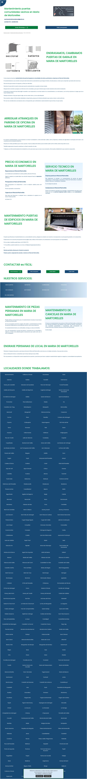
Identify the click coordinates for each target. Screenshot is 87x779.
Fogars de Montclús (45, 697)
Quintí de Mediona (64, 397)
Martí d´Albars (27, 509)
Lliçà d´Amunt (27, 468)
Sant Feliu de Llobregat (27, 515)
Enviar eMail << (53, 271)
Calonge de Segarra (45, 530)
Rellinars (27, 744)
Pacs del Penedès (9, 744)
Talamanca (64, 380)
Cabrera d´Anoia (9, 771)
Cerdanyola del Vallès (27, 718)
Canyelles (27, 525)
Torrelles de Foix (27, 660)
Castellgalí (46, 619)
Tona (45, 504)
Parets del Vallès (9, 453)
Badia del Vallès (27, 557)
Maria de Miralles (64, 665)
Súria (63, 374)
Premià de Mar (9, 629)
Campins (27, 530)
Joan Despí (9, 525)
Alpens (46, 489)
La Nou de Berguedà (45, 603)
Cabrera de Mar (63, 479)
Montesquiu (9, 578)
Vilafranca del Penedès (9, 484)
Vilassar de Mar (27, 504)
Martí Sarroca (9, 573)
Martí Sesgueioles (64, 568)
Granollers (27, 692)
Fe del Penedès (64, 385)
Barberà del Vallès (27, 443)
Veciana (9, 432)
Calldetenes (9, 535)
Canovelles (64, 525)
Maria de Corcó (45, 639)
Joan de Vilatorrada (45, 535)
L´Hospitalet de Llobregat (9, 713)
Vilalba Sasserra (9, 614)
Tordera (27, 474)
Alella (63, 489)
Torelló (9, 665)
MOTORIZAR (27, 290)
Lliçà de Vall (9, 468)
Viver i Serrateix (27, 672)
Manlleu (9, 723)
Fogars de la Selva (64, 697)
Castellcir (64, 733)
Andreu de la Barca (9, 552)
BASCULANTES (9, 285)
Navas (27, 738)
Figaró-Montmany (27, 703)
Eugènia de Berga (46, 390)
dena (27, 733)
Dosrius (64, 468)
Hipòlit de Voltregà (27, 614)
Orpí (45, 650)
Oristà (64, 650)
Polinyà (27, 634)
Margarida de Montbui (45, 644)
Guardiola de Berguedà (63, 687)
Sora (64, 453)
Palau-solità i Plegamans (46, 738)
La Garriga (64, 708)
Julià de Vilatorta (27, 438)
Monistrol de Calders (45, 629)
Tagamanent (45, 672)
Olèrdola (9, 733)
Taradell (45, 380)
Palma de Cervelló (45, 756)
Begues (27, 453)
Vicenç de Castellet (9, 385)
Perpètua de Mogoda (27, 728)
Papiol (27, 756)
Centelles (64, 504)
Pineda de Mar (9, 489)
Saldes (27, 380)
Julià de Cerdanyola (64, 520)
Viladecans (46, 484)
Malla (27, 723)
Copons (9, 422)
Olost (45, 655)
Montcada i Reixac (46, 578)
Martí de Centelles (9, 509)
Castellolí (9, 687)
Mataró (9, 557)
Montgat (63, 573)
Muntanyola (63, 499)
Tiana (9, 427)
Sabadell (63, 598)
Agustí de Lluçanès (27, 552)
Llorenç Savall (46, 509)
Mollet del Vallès (63, 629)
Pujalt (63, 749)
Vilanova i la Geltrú (64, 557)
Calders (27, 463)
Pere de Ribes (27, 568)
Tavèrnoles (9, 479)
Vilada (45, 402)
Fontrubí (45, 677)
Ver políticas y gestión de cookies (43, 773)
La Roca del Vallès (64, 448)
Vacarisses (46, 374)
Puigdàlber (9, 756)
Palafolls (63, 738)
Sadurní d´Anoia (45, 588)
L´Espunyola (45, 713)
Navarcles (27, 499)
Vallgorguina (63, 432)
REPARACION (45, 290)
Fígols (9, 703)
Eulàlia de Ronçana (9, 390)
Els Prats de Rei (64, 422)
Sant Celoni (9, 639)
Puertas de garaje (7, 32)
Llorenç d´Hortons (64, 509)
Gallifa (45, 453)
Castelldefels (45, 733)
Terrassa (27, 427)
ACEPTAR (48, 776)
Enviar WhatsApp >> (21, 27)
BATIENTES (27, 285)
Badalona (64, 484)
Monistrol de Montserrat (27, 629)
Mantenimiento (9, 374)
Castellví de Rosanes (27, 682)
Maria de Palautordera (45, 665)
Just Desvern (9, 515)
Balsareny (27, 479)
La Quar (27, 619)
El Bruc (45, 468)
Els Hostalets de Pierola (63, 583)
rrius (27, 687)
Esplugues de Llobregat (45, 703)
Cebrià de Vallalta (64, 593)
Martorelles (64, 407)
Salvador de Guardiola (27, 385)
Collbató (9, 583)
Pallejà (64, 756)
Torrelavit (45, 660)
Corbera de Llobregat (64, 417)
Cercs (27, 588)
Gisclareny (64, 692)
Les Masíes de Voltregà (63, 443)
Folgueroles (27, 697)
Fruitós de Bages (9, 609)
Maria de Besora (63, 672)
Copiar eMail (71, 271)
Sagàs (9, 458)
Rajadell (45, 744)
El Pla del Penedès (27, 583)
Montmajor (46, 573)
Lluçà (27, 458)
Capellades (9, 443)
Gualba (9, 692)
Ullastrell (63, 639)
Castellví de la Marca (46, 682)
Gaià (27, 677)
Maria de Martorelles (27, 639)
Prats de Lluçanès (9, 749)
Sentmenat (9, 677)
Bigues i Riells (27, 766)
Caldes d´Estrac (9, 463)
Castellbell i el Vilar (45, 562)
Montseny (9, 504)
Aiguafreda (9, 494)
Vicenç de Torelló (27, 593)
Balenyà (45, 479)
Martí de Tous (27, 573)
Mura (45, 499)
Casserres (64, 412)
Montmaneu (9, 682)
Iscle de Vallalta (9, 540)
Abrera (46, 474)
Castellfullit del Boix (63, 619)
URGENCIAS (64, 290)
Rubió (45, 540)
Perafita (45, 417)
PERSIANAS (64, 285)
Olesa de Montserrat (45, 728)
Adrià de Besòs (45, 552)
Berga (45, 766)
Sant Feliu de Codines (46, 515)
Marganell (27, 412)
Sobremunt (64, 644)
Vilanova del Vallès (9, 562)
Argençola (9, 776)
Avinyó (64, 458)
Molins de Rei (9, 634)
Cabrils (64, 494)
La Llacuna (27, 708)
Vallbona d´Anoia (27, 374)
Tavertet (63, 474)
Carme (9, 417)
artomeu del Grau (46, 598)
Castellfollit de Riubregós (9, 624)
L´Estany (27, 713)
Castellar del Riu (9, 568)
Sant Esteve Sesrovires (64, 515)
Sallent (64, 552)
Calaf (45, 463)
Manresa (9, 499)
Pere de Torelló (9, 438)
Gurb (45, 687)
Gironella (63, 703)
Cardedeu (46, 438)
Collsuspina (27, 422)
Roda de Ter (9, 545)
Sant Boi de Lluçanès (9, 598)
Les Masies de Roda (9, 448)
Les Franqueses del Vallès (27, 448)
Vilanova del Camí (27, 562)
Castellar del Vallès (63, 562)
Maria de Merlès (9, 672)
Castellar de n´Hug (9, 407)
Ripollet (27, 545)
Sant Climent (64, 634)
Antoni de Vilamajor (45, 545)
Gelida (27, 397)
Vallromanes (27, 432)
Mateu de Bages (45, 568)
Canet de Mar (9, 530)
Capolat (64, 438)
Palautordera (9, 520)
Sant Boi (27, 598)
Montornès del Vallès (46, 718)
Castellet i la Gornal (27, 624)
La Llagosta (64, 603)
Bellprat (64, 766)
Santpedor (64, 723)
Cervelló (9, 718)
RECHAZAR (39, 776)
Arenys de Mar (9, 766)
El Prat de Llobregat (9, 588)
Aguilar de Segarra (27, 494)
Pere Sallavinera (27, 402)
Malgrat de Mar (45, 723)
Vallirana (45, 432)
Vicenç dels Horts (9, 593)
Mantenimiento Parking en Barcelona (16, 32)
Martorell (9, 412)
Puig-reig (63, 624)
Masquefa (45, 407)
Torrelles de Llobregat (9, 660)
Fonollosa (9, 697)
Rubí (64, 540)
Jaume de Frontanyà (64, 535)
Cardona (9, 738)
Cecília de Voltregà (63, 588)
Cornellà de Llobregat (9, 397)
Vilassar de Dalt (45, 557)
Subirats (9, 380)
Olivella (64, 655)
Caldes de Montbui (45, 614)
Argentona (46, 761)
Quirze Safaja (45, 609)
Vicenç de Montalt (46, 593)
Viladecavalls (27, 484)
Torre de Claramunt (63, 660)
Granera (45, 692)
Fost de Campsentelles (27, 609)
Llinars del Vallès (45, 443)
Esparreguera (46, 422)
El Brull (9, 708)
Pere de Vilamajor (46, 385)
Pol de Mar (9, 402)
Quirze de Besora (45, 397)
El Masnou (45, 583)
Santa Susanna (9, 728)
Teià (45, 427)
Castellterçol (64, 682)
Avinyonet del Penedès (45, 458)
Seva (27, 650)
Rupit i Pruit (27, 540)
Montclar (27, 578)
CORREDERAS (45, 285)
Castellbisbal (27, 489)
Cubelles (9, 474)
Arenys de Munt (63, 761)
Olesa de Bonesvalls (64, 728)
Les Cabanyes (46, 448)
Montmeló (64, 718)
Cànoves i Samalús (45, 525)
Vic (64, 402)
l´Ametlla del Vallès (63, 713)
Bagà (45, 494)
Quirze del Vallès (63, 609)
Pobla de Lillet (45, 634)
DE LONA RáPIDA (9, 295)
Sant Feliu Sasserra (63, 614)
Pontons (27, 749)
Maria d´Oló (9, 644)
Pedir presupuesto (62, 27)
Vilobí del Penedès (64, 463)
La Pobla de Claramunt (27, 603)
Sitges (9, 650)
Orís (9, 655)
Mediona (27, 761)
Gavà (63, 427)
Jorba (64, 677)
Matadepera (27, 407)
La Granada (45, 708)
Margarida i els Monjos (27, 644)
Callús (64, 530)
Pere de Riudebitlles (9, 619)
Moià (9, 761)
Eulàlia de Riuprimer (27, 390)
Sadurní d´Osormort (9, 603)
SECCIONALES (9, 290)
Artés (63, 771)
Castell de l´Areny (46, 624)
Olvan (27, 655)
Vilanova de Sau (45, 412)
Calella (27, 535)
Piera (27, 417)
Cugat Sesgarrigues (27, 520)
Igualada (63, 578)
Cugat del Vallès (45, 520)
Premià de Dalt (64, 744)
